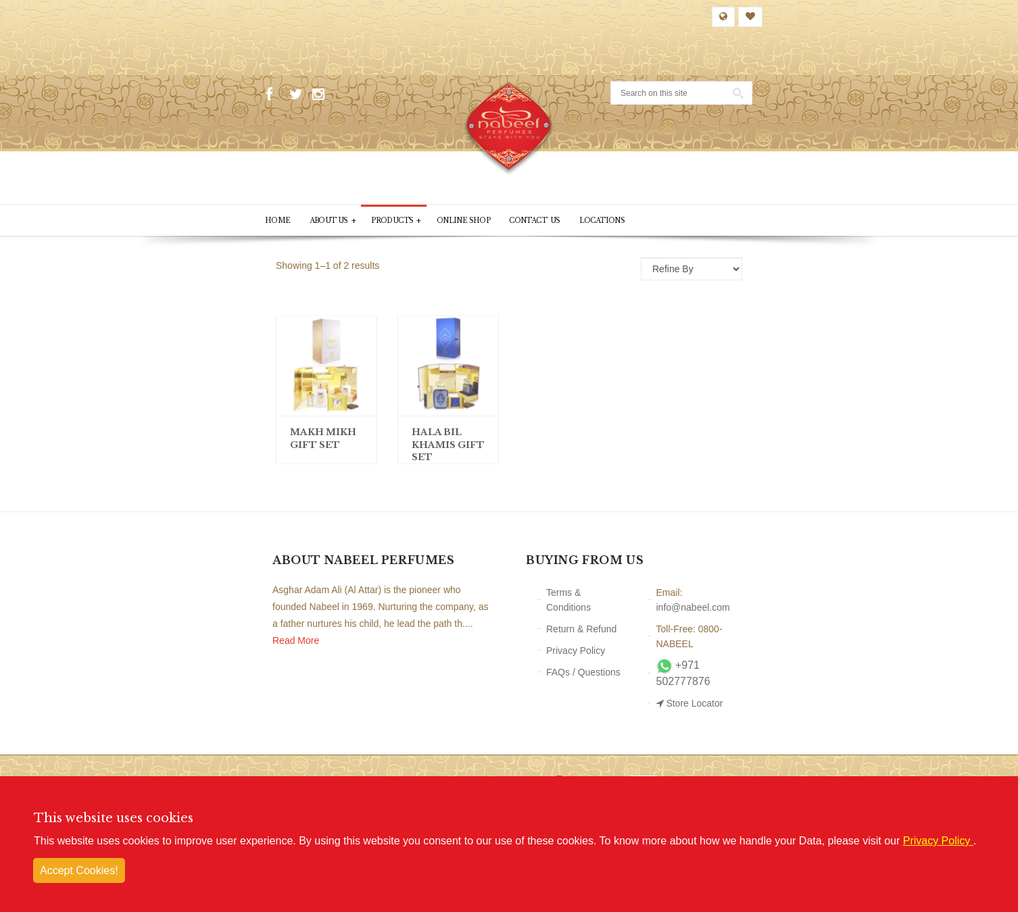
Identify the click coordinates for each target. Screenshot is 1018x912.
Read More (295, 641)
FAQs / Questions (583, 672)
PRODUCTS (397, 221)
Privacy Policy (575, 650)
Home (278, 221)
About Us (334, 221)
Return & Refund (581, 629)
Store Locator (689, 703)
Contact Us (538, 221)
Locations (606, 221)
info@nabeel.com (693, 607)
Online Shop (466, 221)
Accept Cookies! (79, 870)
